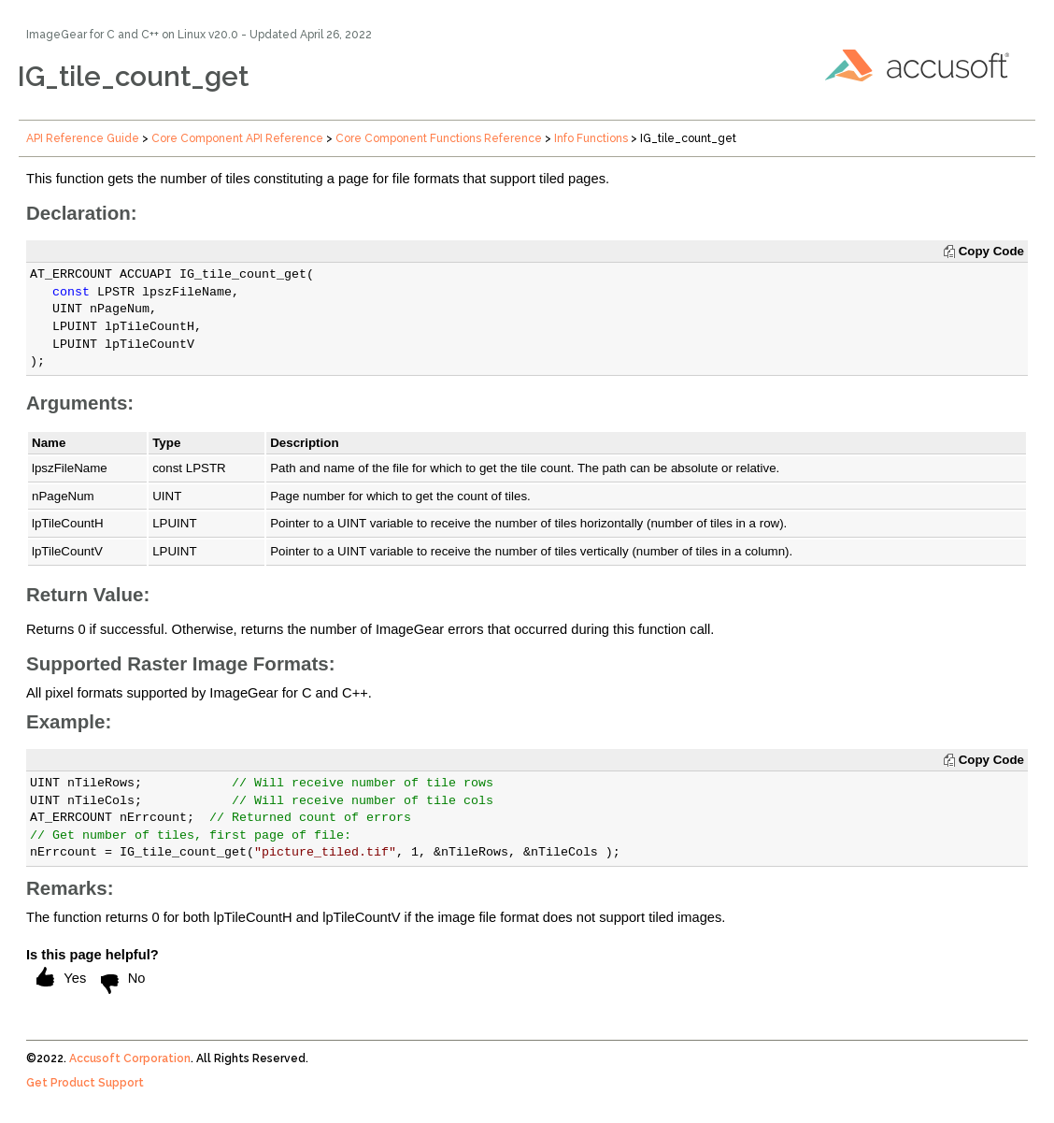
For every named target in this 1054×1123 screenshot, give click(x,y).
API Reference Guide (82, 138)
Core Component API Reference (237, 138)
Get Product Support (85, 1082)
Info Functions (591, 138)
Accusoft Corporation (130, 1058)
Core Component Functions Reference (438, 138)
